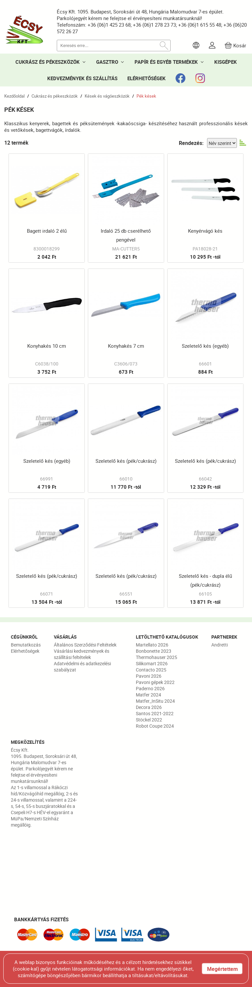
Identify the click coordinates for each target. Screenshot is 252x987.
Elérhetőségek (25, 651)
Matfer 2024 (148, 695)
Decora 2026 (149, 707)
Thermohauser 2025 (156, 657)
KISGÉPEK (225, 62)
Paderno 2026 (150, 688)
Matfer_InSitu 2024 (155, 701)
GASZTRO (107, 62)
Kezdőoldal (14, 96)
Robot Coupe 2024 (155, 726)
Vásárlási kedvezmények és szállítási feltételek (81, 654)
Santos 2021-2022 (155, 713)
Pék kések (146, 96)
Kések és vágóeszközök (107, 96)
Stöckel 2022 (149, 720)
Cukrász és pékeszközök (55, 96)
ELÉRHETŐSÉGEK (146, 78)
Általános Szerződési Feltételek (85, 645)
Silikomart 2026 (152, 663)
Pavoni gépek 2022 (155, 682)
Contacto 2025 (151, 670)
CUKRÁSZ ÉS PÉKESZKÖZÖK (47, 62)
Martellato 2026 (152, 645)
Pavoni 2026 (148, 676)
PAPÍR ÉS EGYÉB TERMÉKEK (166, 62)
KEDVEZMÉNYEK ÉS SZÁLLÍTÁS (82, 78)
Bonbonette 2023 (153, 651)
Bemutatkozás (26, 645)
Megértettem (222, 969)
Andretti (219, 645)
